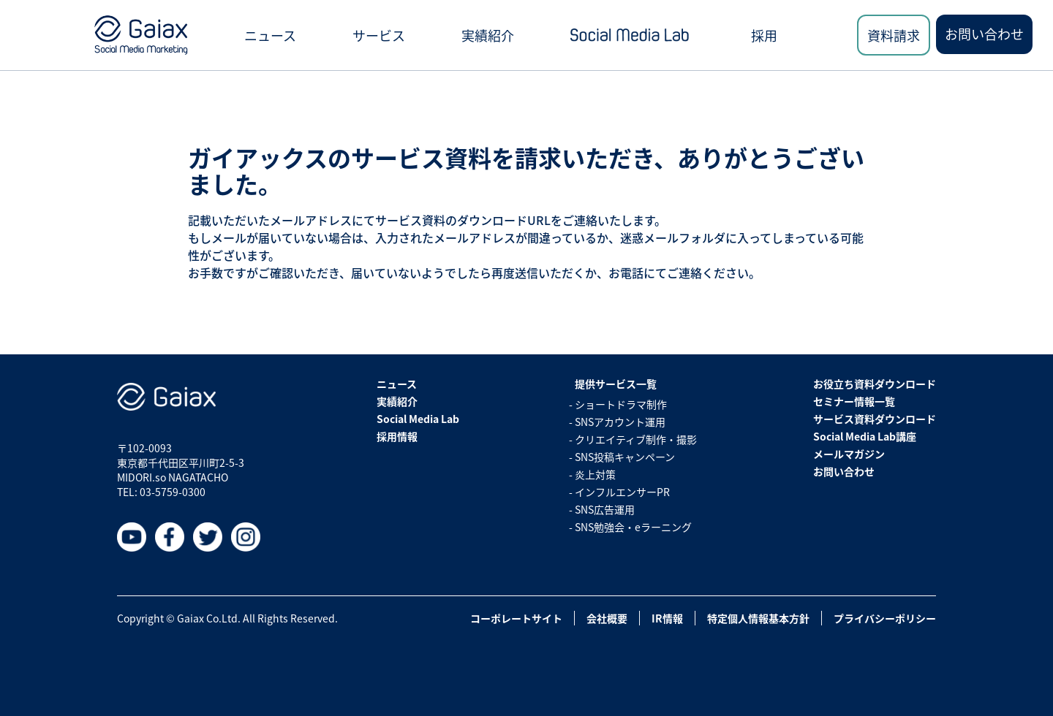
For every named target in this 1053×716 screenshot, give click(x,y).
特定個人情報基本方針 (758, 618)
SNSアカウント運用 (620, 421)
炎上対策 (595, 474)
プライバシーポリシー (885, 618)
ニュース (270, 35)
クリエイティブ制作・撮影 (636, 439)
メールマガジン (849, 453)
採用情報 (397, 436)
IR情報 (667, 618)
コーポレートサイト (516, 618)
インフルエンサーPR (622, 491)
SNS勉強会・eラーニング (633, 526)
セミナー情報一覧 (854, 401)
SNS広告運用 (605, 509)
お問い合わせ (984, 33)
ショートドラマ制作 (621, 404)
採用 (764, 35)
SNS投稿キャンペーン (625, 456)
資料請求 (893, 35)
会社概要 (606, 618)
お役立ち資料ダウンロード (874, 383)
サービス (378, 35)
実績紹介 (487, 35)
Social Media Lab (418, 418)
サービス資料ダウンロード (874, 418)
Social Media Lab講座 (864, 436)
